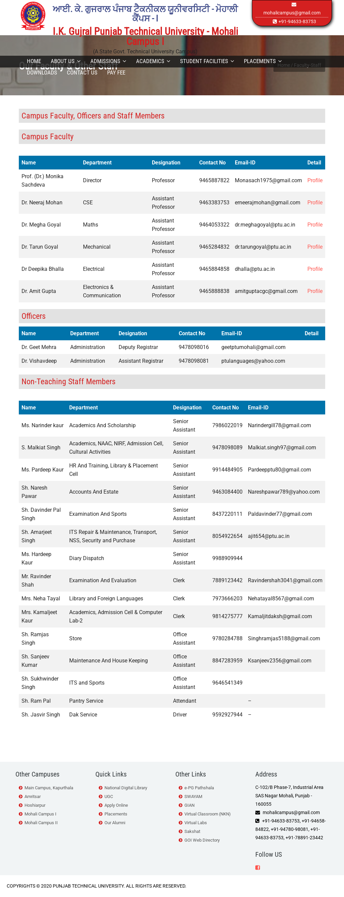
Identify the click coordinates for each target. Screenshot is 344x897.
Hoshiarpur (35, 805)
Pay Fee (116, 72)
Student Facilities (207, 61)
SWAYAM (193, 796)
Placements (263, 61)
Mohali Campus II (41, 822)
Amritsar (33, 796)
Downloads (42, 72)
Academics (153, 61)
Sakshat (192, 831)
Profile (314, 180)
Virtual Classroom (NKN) (207, 813)
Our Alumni (114, 822)
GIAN (189, 805)
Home (34, 61)
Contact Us (82, 72)
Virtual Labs (195, 822)
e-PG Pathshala (199, 787)
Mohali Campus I (40, 813)
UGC (108, 796)
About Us (66, 61)
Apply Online (116, 805)
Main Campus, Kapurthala (49, 787)
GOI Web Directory (202, 840)
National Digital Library (125, 787)
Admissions (108, 61)
